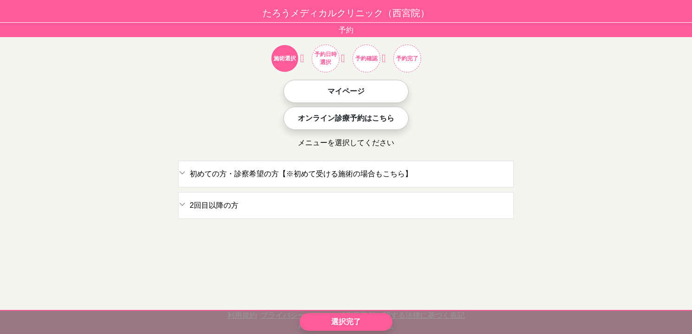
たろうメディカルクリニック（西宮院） (346, 13)
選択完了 (346, 322)
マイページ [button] (346, 91)
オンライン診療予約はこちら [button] (346, 118)
